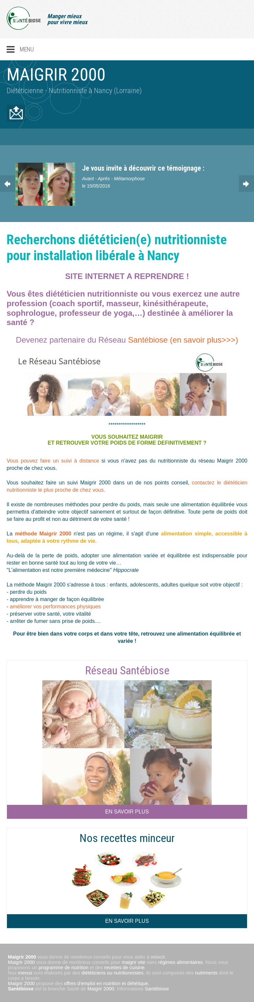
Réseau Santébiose (127, 670)
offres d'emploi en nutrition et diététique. (106, 983)
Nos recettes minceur (127, 838)
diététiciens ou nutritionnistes (112, 972)
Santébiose (21, 988)
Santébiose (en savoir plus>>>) (183, 339)
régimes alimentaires (180, 962)
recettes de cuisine (124, 967)
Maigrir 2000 (21, 962)
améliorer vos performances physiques (55, 606)
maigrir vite (133, 962)
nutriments (206, 972)
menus (25, 972)
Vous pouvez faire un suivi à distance (54, 461)
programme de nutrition (64, 967)
